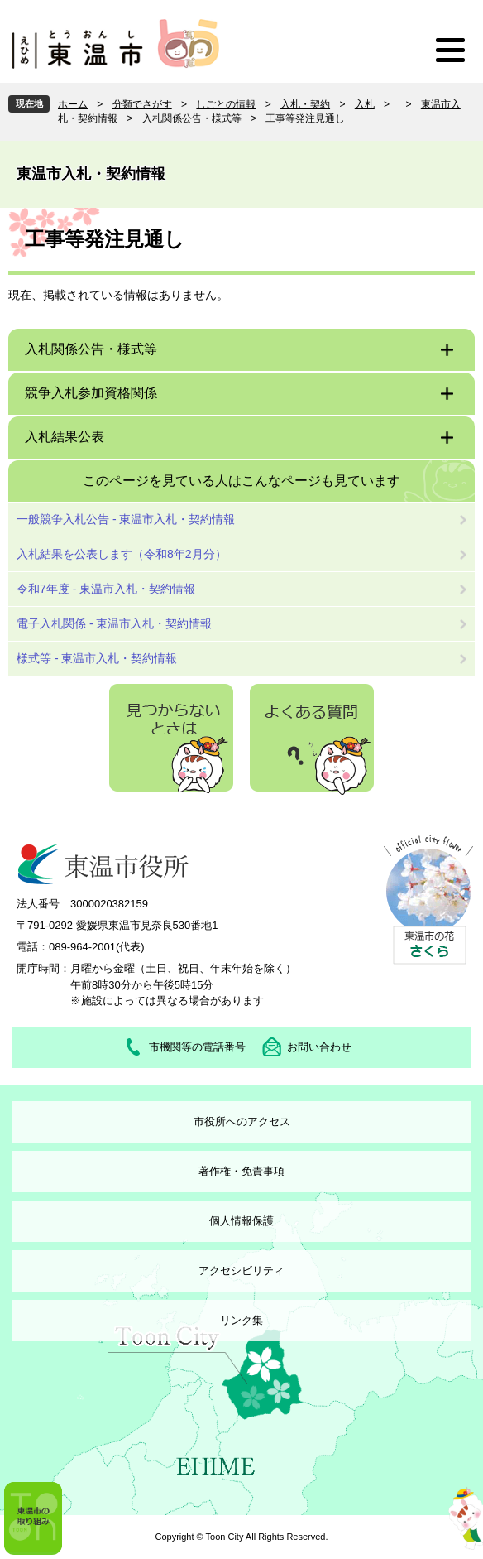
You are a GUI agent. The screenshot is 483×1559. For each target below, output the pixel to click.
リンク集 (241, 1320)
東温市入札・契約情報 (91, 174)
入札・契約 (305, 104)
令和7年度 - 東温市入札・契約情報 (106, 588)
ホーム (73, 104)
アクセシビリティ (241, 1270)
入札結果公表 (64, 437)
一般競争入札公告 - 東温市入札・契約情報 (126, 519)
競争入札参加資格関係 (91, 393)
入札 (365, 104)
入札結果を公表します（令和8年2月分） (122, 554)
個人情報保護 (241, 1221)
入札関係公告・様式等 (192, 118)
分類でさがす (142, 104)
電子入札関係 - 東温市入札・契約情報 (114, 623)
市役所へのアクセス (242, 1121)
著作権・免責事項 (241, 1171)
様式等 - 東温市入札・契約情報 (97, 658)
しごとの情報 (226, 104)
